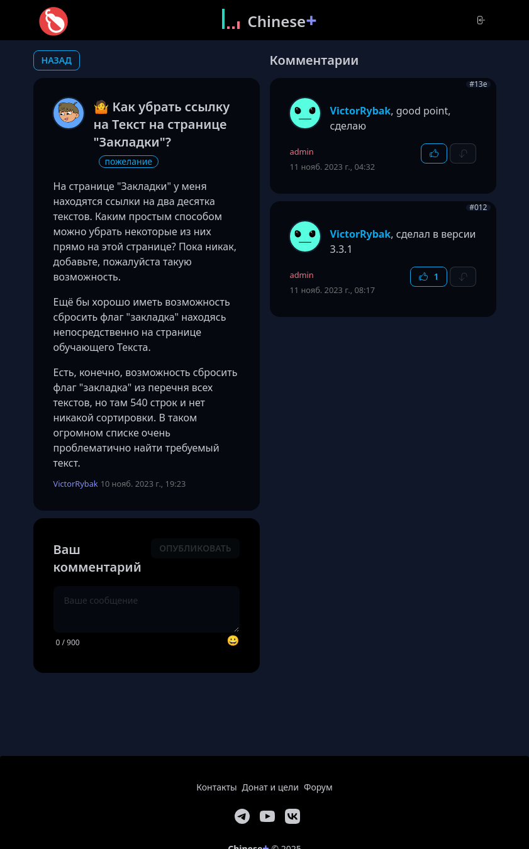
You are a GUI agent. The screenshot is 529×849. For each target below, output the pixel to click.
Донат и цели (270, 787)
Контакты (216, 787)
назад (57, 60)
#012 (478, 207)
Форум (318, 787)
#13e (478, 84)
